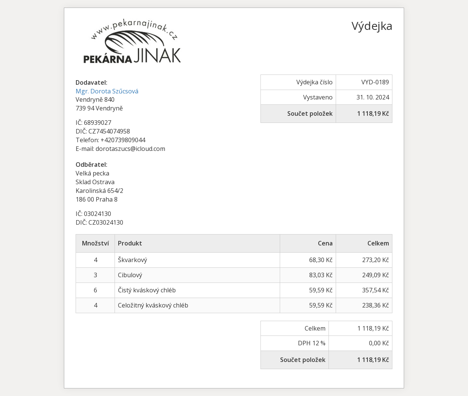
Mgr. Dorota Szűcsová (107, 91)
